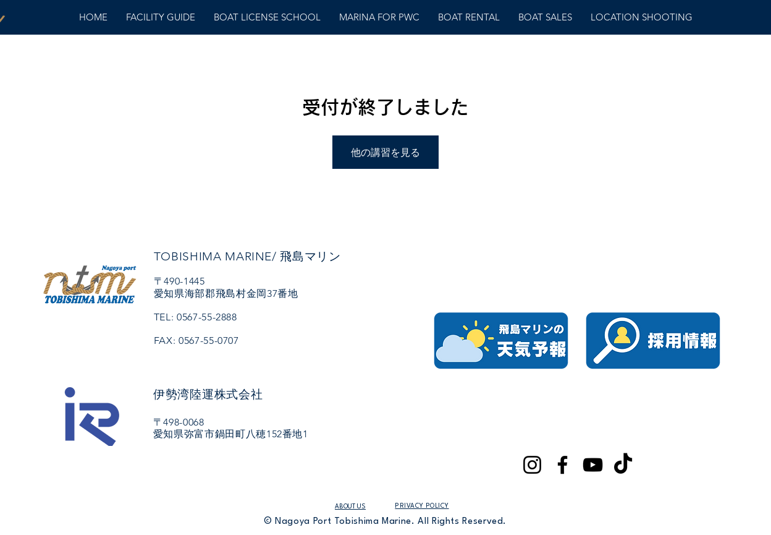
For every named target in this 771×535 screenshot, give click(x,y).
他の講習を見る (385, 152)
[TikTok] (623, 465)
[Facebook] (562, 465)
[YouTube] (593, 465)
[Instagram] (532, 465)
